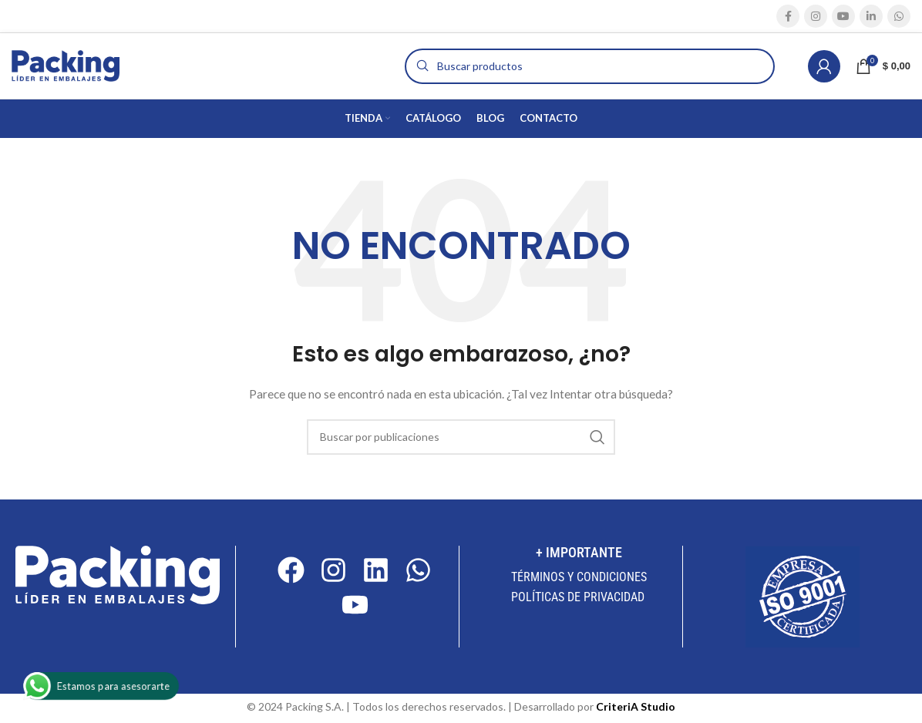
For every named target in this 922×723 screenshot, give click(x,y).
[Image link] (117, 573)
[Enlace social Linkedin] (871, 16)
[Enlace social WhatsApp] (898, 16)
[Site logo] (65, 64)
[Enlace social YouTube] (843, 16)
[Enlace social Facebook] (787, 16)
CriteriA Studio (635, 706)
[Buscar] (590, 66)
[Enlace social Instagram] (815, 16)
